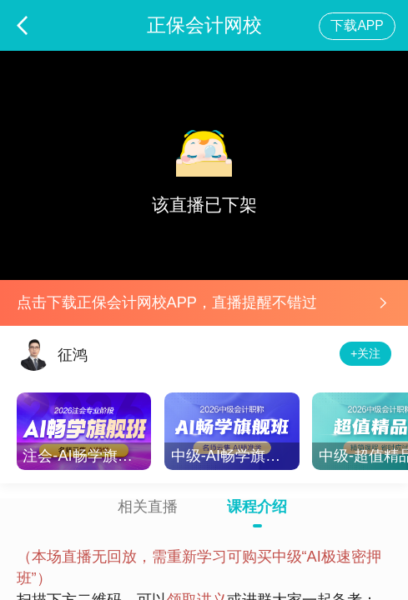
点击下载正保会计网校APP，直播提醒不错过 (167, 302)
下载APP (356, 25)
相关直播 (148, 506)
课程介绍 (257, 506)
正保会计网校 (204, 25)
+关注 (365, 353)
